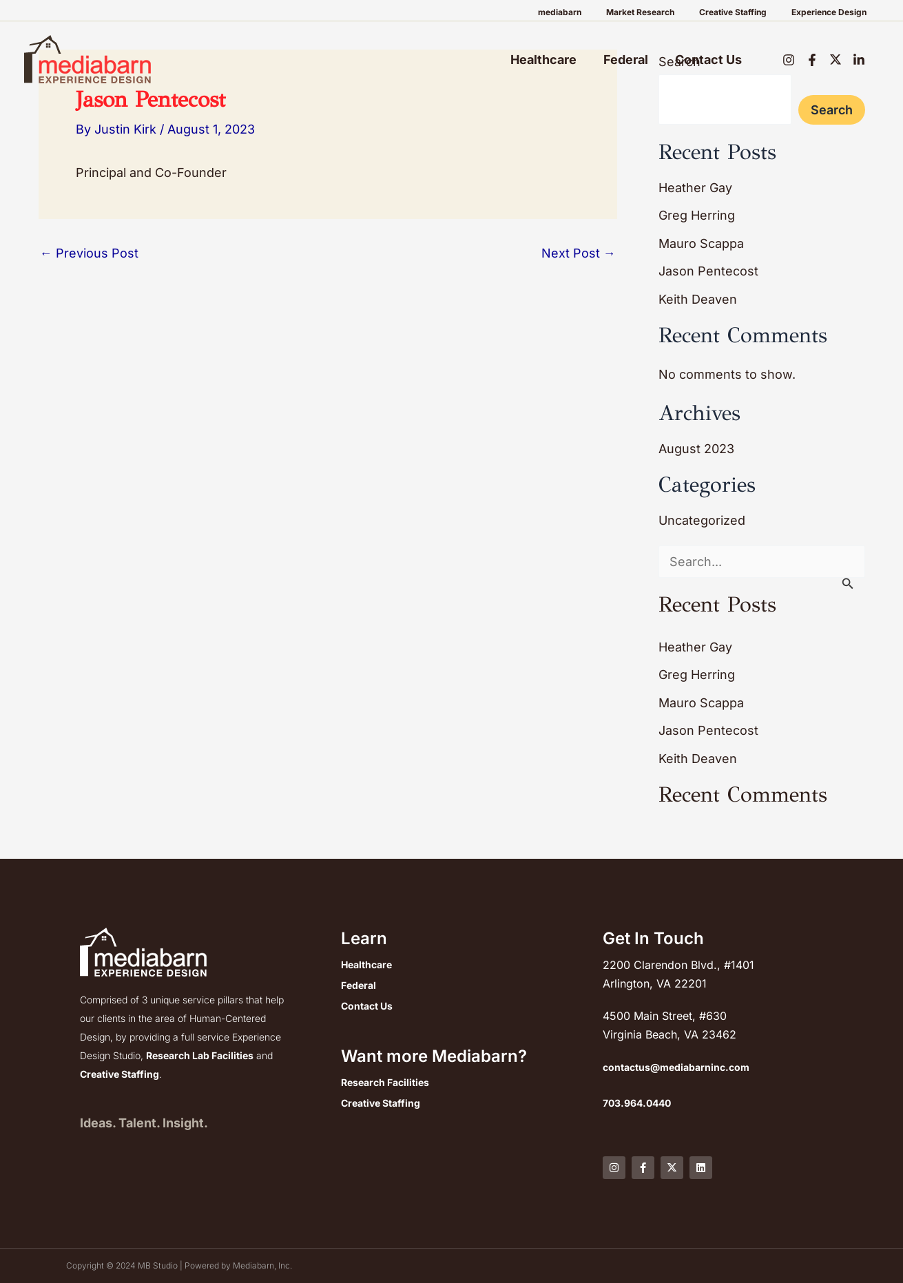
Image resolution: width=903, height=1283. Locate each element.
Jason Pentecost (708, 271)
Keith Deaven (697, 299)
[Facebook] (812, 60)
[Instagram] (788, 60)
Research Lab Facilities (199, 1055)
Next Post (578, 253)
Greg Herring (696, 215)
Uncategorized (701, 520)
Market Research (661, 12)
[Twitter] (835, 59)
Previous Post (89, 253)
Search (832, 110)
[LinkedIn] (859, 60)
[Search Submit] (848, 583)
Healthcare (548, 59)
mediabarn (588, 12)
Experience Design (833, 12)
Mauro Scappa (701, 243)
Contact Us (709, 59)
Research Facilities (385, 1083)
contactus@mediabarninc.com (676, 1067)
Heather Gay (695, 187)
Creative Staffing (745, 12)
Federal (628, 59)
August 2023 (696, 448)
